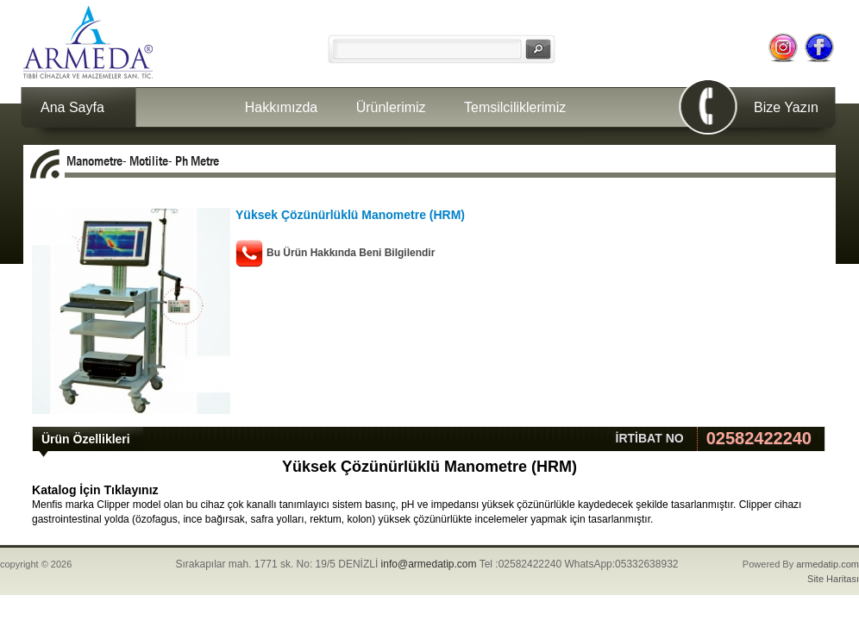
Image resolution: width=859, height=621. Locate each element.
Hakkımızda (281, 107)
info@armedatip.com (429, 564)
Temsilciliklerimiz (515, 107)
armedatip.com (827, 564)
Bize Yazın (786, 107)
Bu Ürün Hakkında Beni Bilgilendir (350, 253)
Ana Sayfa (72, 107)
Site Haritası (833, 579)
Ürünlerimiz (391, 107)
